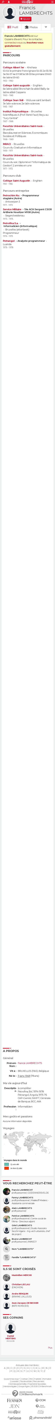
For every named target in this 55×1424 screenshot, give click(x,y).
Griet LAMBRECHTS (22, 1225)
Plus (50, 1347)
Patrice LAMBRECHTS (23, 1216)
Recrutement (38, 1381)
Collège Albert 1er (13, 67)
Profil (15, 27)
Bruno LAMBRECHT (22, 1239)
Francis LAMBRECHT (22, 1190)
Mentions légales (10, 1386)
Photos (33, 27)
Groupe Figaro (24, 1386)
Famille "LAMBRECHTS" (24, 1257)
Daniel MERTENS (11, 1337)
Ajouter (26, 19)
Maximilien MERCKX (22, 1275)
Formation (47, 1379)
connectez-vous (14, 42)
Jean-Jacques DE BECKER (25, 1303)
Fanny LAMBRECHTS (22, 1197)
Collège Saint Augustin (16, 180)
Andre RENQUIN (20, 1294)
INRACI (7, 144)
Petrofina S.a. (11, 223)
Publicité (37, 1379)
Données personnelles (18, 1384)
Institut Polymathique (15, 111)
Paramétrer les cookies (37, 1384)
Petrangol (9, 241)
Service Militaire (12, 209)
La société (14, 1381)
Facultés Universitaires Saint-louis (22, 126)
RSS (31, 1379)
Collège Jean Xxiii (13, 100)
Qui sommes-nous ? (12, 1379)
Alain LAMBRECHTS (22, 1208)
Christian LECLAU (21, 1284)
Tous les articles (26, 1381)
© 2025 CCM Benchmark (41, 1386)
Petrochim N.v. (11, 195)
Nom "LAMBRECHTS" (23, 1249)
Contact (24, 1379)
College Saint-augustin (16, 85)
